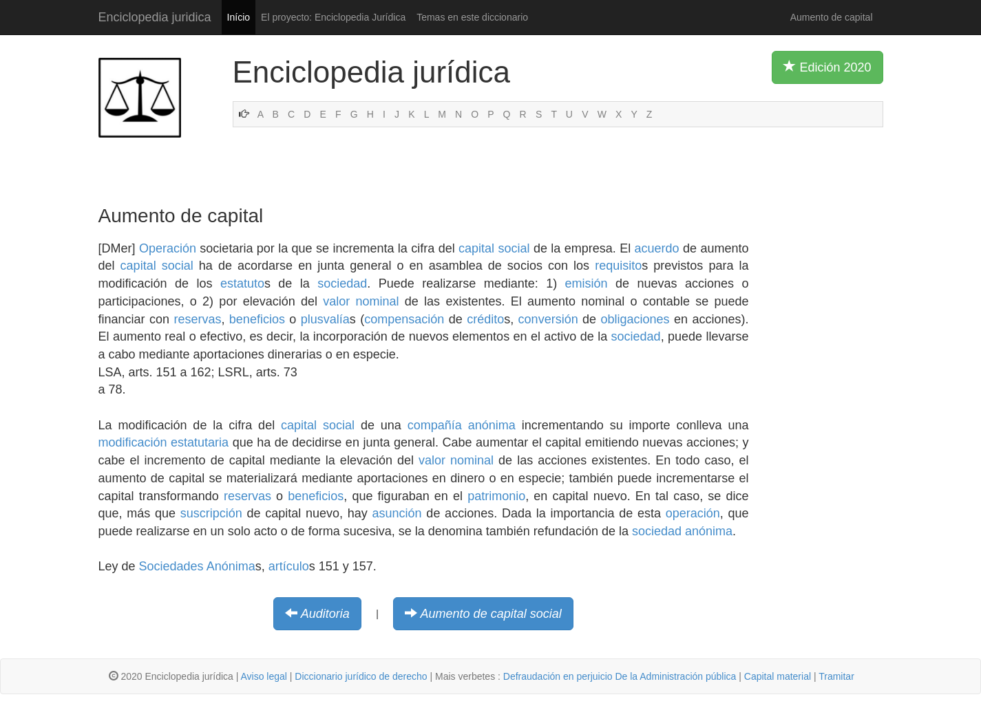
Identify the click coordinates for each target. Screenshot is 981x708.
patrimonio (496, 496)
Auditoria (325, 614)
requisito (618, 265)
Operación (167, 248)
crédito (485, 319)
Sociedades (171, 566)
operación (693, 513)
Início (238, 17)
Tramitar (836, 676)
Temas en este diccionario (472, 17)
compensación (404, 319)
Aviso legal (263, 676)
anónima (492, 425)
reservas (197, 319)
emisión (586, 283)
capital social (493, 248)
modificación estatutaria (163, 442)
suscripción (211, 513)
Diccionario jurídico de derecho (361, 676)
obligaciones (635, 319)
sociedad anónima (682, 531)
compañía (435, 425)
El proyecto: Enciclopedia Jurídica (333, 17)
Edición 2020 (827, 66)
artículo (288, 566)
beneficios (257, 319)
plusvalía (325, 319)
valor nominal (361, 301)
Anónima (231, 566)
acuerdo (657, 248)
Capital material (777, 676)
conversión (548, 319)
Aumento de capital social (491, 614)
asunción (397, 513)
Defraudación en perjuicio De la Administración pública (620, 676)
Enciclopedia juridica (154, 17)
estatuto (242, 283)
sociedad (342, 283)
